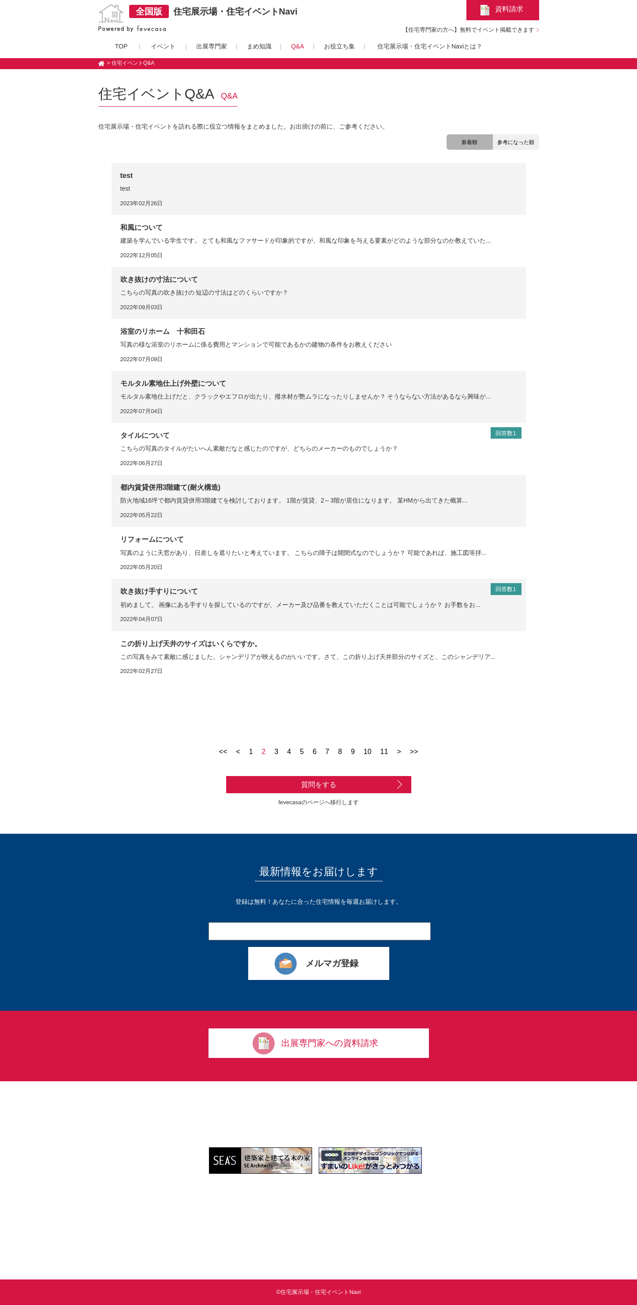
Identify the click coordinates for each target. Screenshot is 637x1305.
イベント (163, 46)
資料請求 (509, 9)
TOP (121, 46)
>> (414, 751)
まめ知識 (259, 46)
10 (368, 751)
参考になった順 (515, 142)
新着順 (469, 142)
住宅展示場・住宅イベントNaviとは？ (429, 46)
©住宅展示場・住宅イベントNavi (318, 1292)
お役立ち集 (339, 46)
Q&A (297, 46)
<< (223, 751)
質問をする (318, 784)
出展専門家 (211, 46)
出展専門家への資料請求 (329, 1043)
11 (384, 751)
